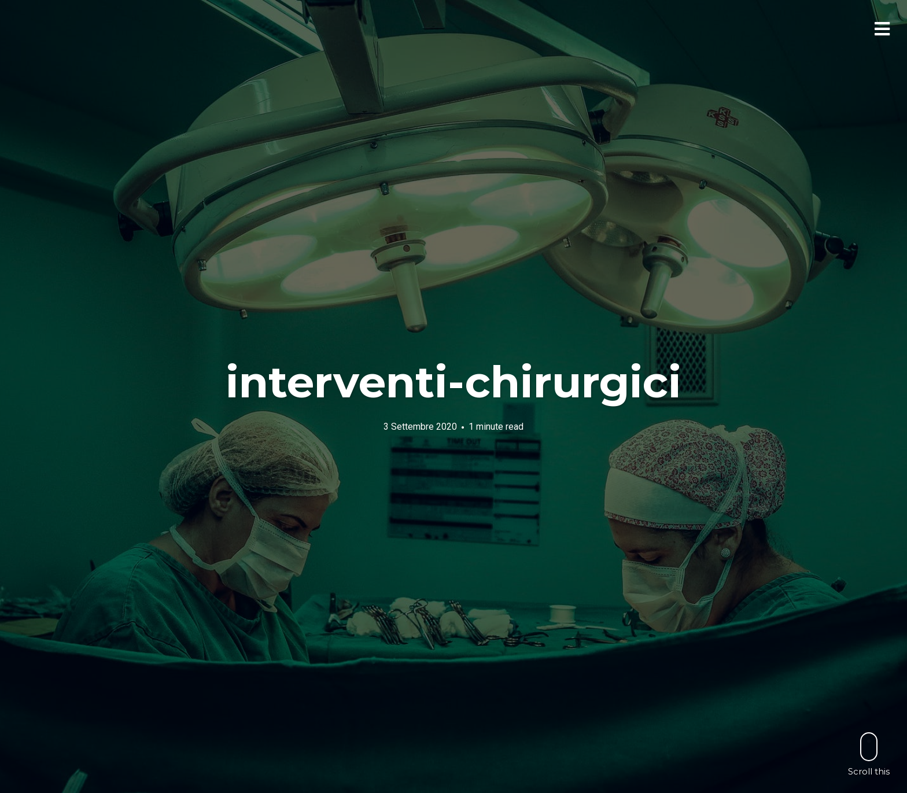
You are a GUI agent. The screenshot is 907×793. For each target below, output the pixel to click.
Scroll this (869, 754)
